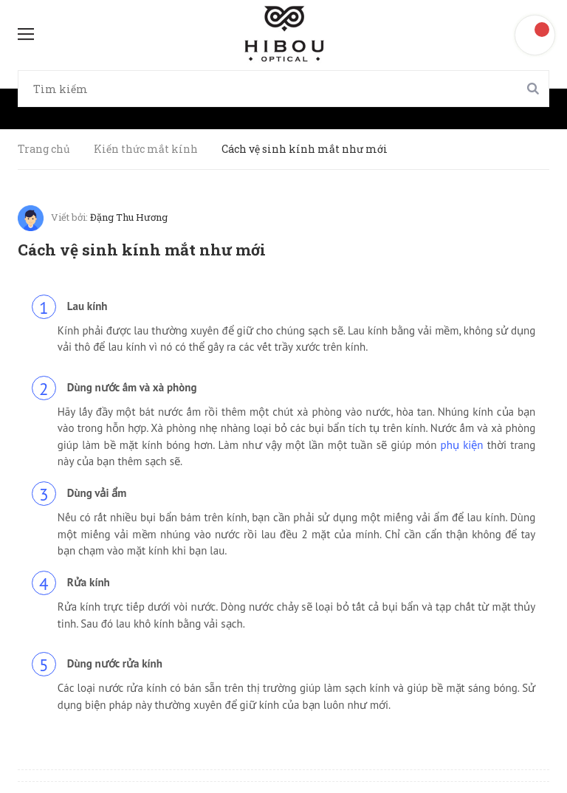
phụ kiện (462, 445)
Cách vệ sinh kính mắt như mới (142, 249)
